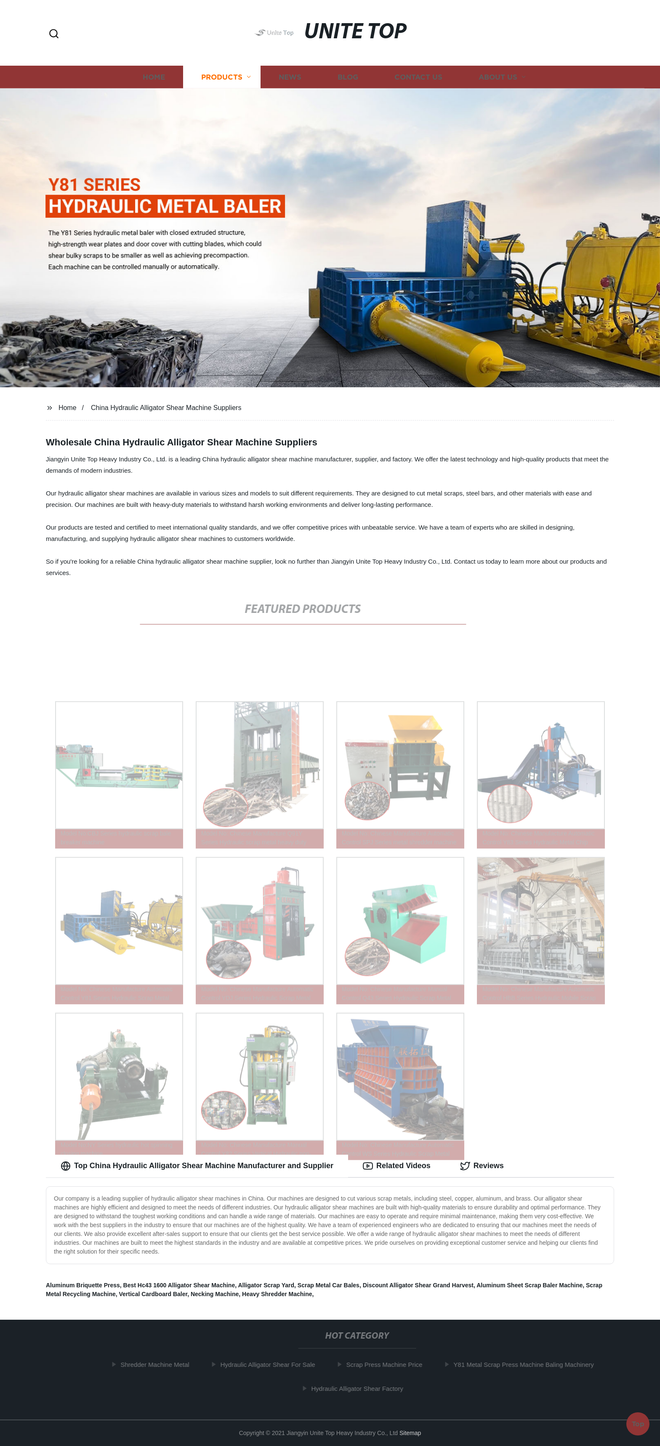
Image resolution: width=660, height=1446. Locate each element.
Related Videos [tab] (397, 1166)
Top (638, 1423)
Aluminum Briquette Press (83, 1285)
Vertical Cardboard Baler (153, 1294)
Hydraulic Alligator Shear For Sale (271, 1364)
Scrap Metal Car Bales (328, 1285)
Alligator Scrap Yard (266, 1285)
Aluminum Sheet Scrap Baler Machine (529, 1285)
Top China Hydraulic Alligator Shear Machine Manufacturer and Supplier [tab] (197, 1166)
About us (498, 77)
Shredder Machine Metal (158, 1364)
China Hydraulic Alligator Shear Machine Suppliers (166, 407)
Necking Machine (215, 1294)
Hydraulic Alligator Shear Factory (361, 1388)
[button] (54, 34)
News (290, 77)
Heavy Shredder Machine (277, 1294)
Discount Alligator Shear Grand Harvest (418, 1285)
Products (221, 77)
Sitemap (410, 1433)
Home (154, 77)
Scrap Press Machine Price (388, 1364)
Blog (348, 77)
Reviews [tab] (482, 1166)
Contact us (418, 77)
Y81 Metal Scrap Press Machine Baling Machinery (527, 1364)
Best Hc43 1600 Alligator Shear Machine (179, 1285)
